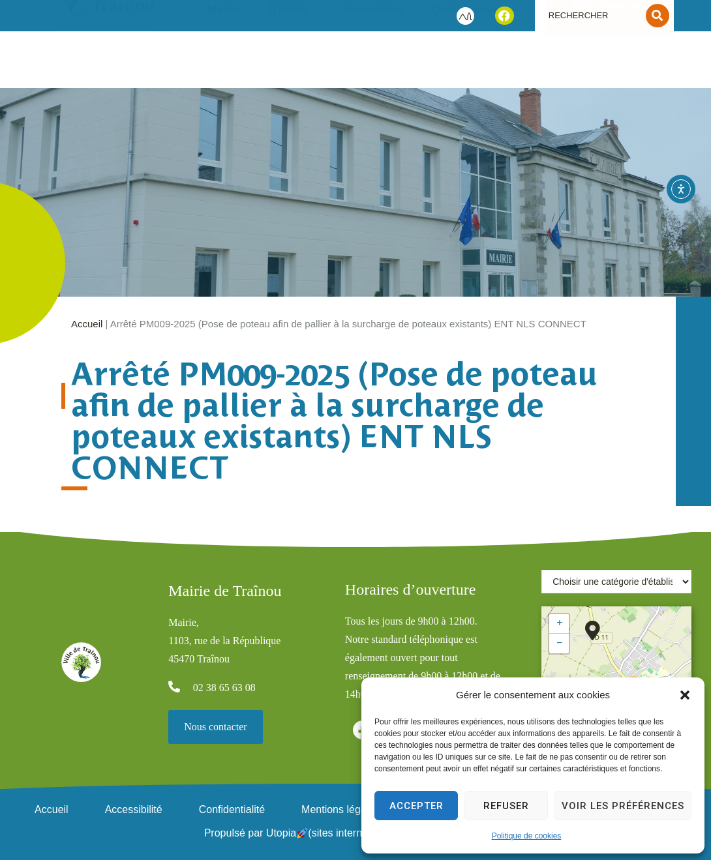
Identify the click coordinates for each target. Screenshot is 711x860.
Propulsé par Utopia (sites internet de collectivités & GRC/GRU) (355, 832)
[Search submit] (657, 15)
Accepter (416, 806)
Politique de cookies (527, 835)
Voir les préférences (623, 806)
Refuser (506, 806)
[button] (684, 695)
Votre (223, 62)
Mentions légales (340, 809)
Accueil (86, 323)
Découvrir (291, 62)
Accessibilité (133, 809)
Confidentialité (232, 809)
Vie (373, 62)
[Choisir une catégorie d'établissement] (616, 581)
